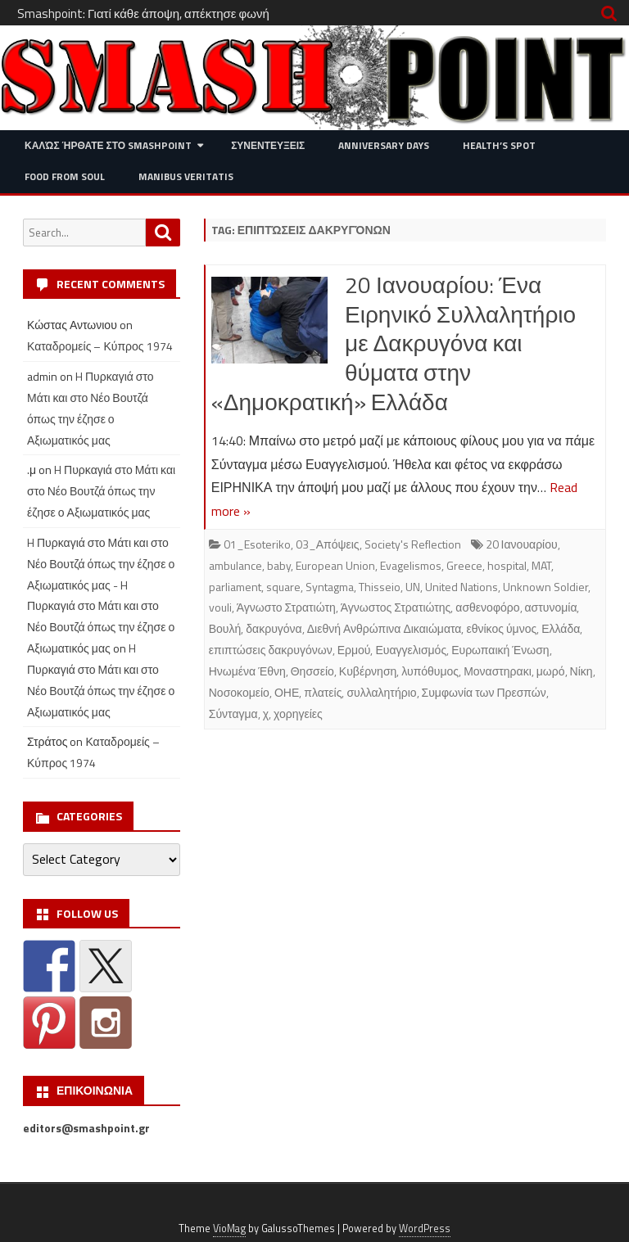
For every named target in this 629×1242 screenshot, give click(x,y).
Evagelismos (410, 565)
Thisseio (379, 586)
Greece (464, 565)
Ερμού (354, 649)
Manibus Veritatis (185, 176)
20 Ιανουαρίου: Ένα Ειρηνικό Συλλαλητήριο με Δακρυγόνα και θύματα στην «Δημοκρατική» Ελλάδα (393, 343)
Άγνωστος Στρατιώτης (396, 607)
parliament (235, 586)
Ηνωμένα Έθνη (247, 671)
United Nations (461, 586)
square (283, 586)
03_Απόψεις (328, 544)
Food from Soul (65, 176)
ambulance (235, 565)
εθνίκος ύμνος (501, 628)
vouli (220, 607)
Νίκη (581, 671)
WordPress (424, 1228)
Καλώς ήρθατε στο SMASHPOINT (108, 145)
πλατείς (323, 692)
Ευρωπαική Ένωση (500, 649)
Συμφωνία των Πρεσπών (484, 692)
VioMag (229, 1228)
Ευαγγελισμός (410, 649)
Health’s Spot (499, 145)
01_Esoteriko (257, 544)
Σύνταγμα (233, 713)
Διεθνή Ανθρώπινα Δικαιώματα (384, 628)
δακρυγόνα (273, 628)
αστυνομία (551, 607)
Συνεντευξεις (268, 145)
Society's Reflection (412, 544)
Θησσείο (312, 671)
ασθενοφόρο (487, 607)
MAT (541, 565)
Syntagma (329, 586)
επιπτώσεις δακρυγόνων (271, 649)
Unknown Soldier (545, 586)
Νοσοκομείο (239, 692)
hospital (507, 565)
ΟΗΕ (286, 692)
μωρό (550, 671)
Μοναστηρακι (498, 671)
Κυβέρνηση (367, 671)
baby (279, 565)
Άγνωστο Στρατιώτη (286, 607)
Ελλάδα (560, 628)
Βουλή (225, 628)
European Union (335, 565)
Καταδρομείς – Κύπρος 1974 (100, 346)
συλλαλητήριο (381, 692)
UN (412, 586)
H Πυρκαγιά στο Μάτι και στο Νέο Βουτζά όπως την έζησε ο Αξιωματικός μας (101, 491)
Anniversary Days (383, 145)
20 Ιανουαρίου (522, 544)
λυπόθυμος (430, 671)
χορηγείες (298, 713)
